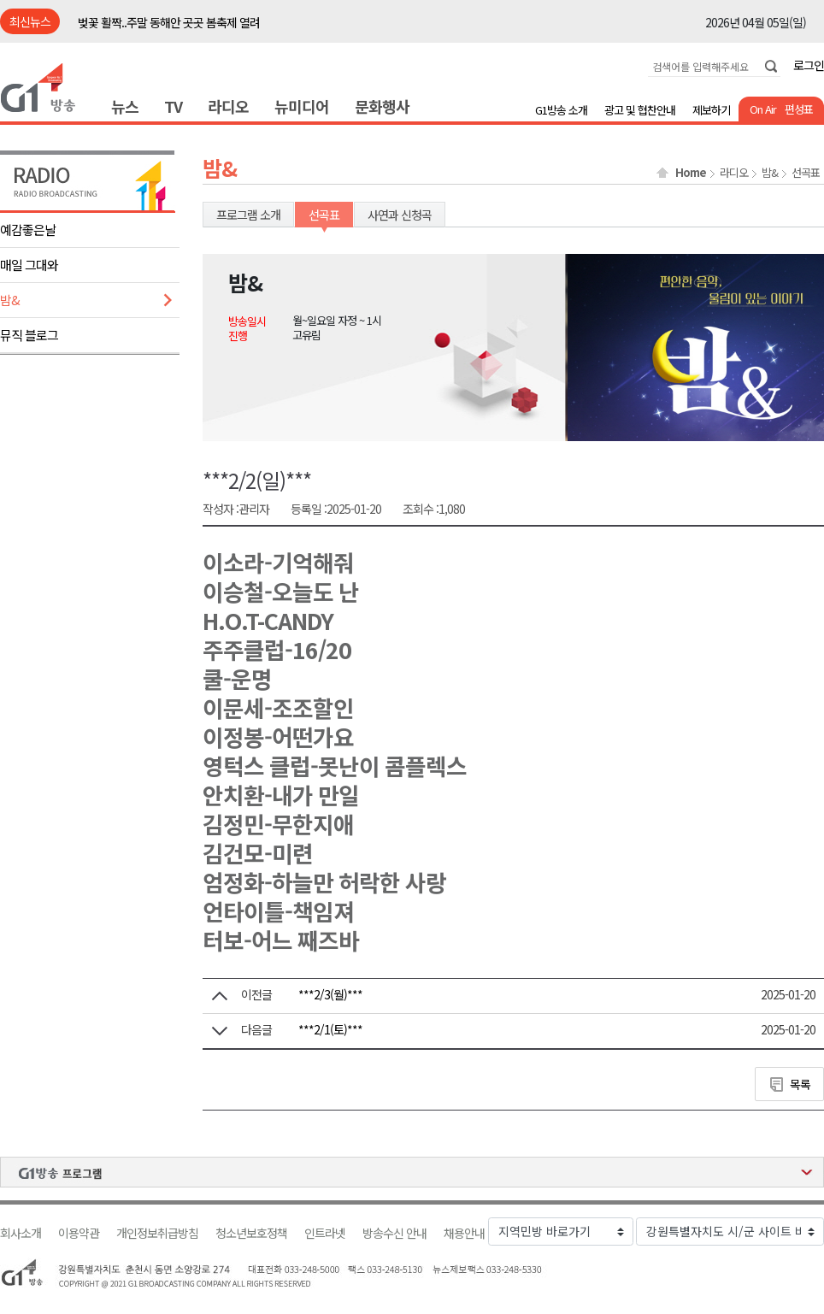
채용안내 (464, 1233)
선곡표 (806, 173)
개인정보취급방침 (157, 1233)
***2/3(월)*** (330, 994)
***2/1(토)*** (330, 1029)
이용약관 (78, 1233)
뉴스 (124, 106)
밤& (10, 300)
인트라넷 (324, 1233)
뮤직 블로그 (29, 335)
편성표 (799, 109)
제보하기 (711, 110)
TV (173, 106)
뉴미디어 (301, 106)
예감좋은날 (28, 230)
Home (690, 173)
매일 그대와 (29, 265)
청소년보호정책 (251, 1233)
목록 (800, 1084)
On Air (763, 109)
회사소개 (20, 1233)
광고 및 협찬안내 (639, 110)
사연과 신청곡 (400, 214)
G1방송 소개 (561, 110)
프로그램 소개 (248, 214)
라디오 (228, 106)
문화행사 (382, 106)
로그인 (808, 65)
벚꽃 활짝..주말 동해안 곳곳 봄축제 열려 (169, 22)
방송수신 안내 (394, 1233)
